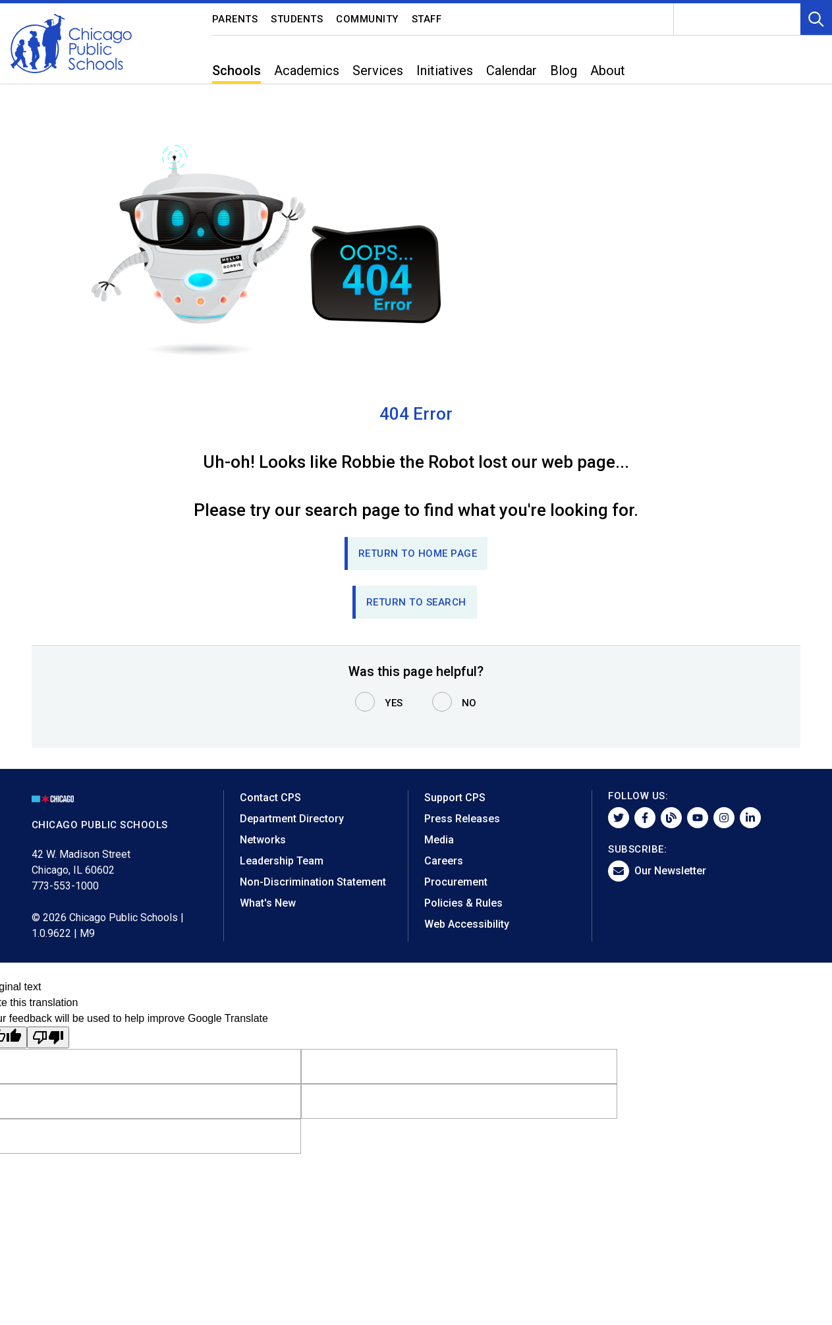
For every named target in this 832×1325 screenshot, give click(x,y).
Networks (263, 839)
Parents (235, 19)
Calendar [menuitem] (511, 70)
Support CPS (454, 797)
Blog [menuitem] (563, 70)
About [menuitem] (607, 70)
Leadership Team (281, 861)
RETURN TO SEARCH (416, 602)
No (469, 703)
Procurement (455, 882)
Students (297, 19)
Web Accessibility (466, 924)
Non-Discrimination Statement (313, 882)
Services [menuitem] (377, 70)
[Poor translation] (48, 1037)
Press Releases (462, 818)
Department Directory (292, 818)
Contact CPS (270, 797)
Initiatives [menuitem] (444, 70)
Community (367, 19)
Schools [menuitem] (236, 70)
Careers (443, 861)
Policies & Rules (463, 903)
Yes (394, 703)
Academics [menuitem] (306, 70)
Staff (427, 19)
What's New (268, 903)
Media (439, 839)
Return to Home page (418, 553)
